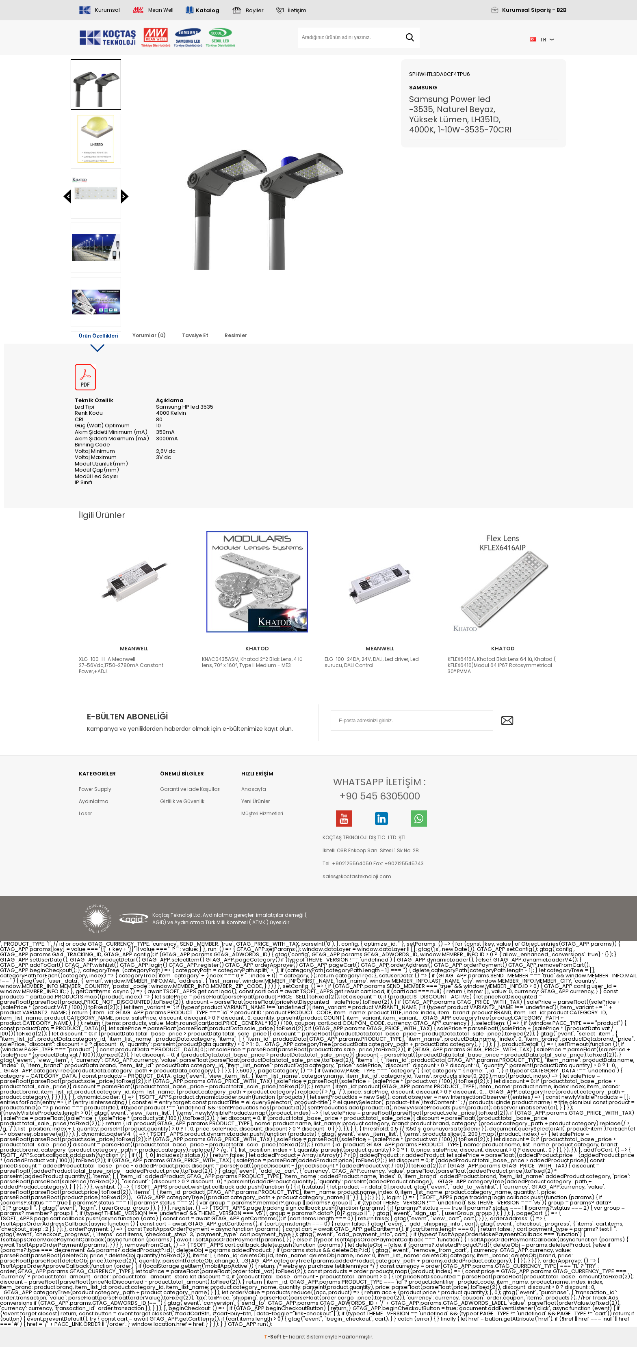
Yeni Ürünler (255, 801)
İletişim (297, 10)
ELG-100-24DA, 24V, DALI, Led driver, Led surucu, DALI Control (372, 662)
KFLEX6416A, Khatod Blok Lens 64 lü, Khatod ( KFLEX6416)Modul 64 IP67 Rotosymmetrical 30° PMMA (502, 665)
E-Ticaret (294, 1336)
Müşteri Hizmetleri (262, 813)
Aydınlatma (93, 801)
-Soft (273, 1336)
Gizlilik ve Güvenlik (182, 801)
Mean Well (160, 10)
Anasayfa (253, 789)
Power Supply (95, 789)
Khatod (257, 648)
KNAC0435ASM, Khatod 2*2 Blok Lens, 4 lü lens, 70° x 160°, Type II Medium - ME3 (252, 662)
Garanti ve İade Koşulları (190, 789)
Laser (85, 813)
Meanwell (134, 648)
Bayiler (255, 10)
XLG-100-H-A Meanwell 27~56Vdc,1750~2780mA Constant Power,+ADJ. (121, 665)
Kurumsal (107, 10)
